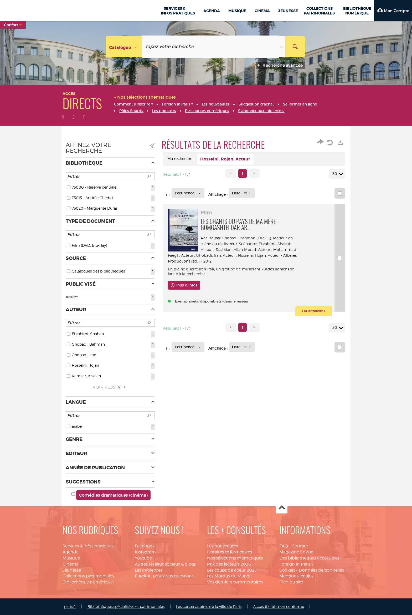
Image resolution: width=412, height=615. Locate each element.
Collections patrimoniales (88, 575)
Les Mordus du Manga (229, 575)
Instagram (145, 552)
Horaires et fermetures (229, 552)
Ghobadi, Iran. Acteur (249, 255)
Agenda (71, 552)
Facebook (145, 545)
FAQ (283, 545)
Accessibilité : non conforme (278, 606)
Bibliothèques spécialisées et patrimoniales (125, 606)
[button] (393, 10)
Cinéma (71, 564)
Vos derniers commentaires (235, 581)
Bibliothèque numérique (88, 581)
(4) (110, 387)
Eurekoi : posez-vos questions (164, 575)
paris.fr (70, 606)
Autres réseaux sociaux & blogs (165, 564)
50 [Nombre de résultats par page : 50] (335, 173)
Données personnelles (321, 570)
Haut (281, 507)
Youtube (143, 558)
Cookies (287, 570)
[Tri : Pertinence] (188, 193)
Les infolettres (148, 570)
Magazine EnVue (296, 552)
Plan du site (291, 581)
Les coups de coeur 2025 (232, 570)
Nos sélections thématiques (235, 558)
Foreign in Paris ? (296, 564)
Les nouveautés (222, 545)
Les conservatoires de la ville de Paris (208, 606)
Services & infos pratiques (88, 545)
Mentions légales (296, 575)
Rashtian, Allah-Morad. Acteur (244, 249)
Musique (71, 558)
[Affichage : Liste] (242, 193)
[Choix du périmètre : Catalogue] (124, 47)
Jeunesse (72, 570)
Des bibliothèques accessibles (309, 558)
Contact (300, 545)
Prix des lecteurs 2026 (229, 564)
